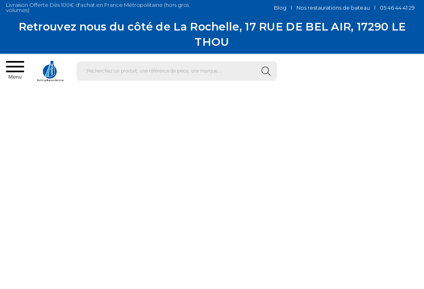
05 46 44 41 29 (397, 7)
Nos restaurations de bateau (333, 7)
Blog (280, 7)
